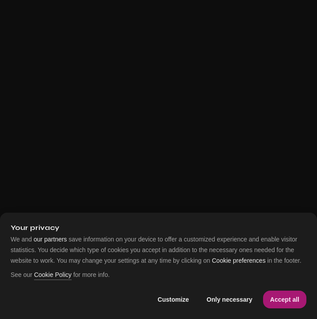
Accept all (284, 299)
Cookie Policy (53, 275)
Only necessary (229, 299)
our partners (50, 239)
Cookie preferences (238, 260)
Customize (173, 299)
